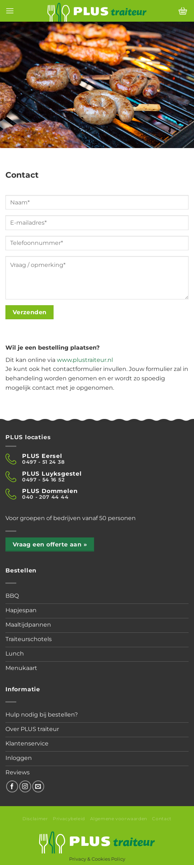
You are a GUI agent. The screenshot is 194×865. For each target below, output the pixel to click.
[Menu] (9, 11)
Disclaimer (35, 818)
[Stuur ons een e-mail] (38, 786)
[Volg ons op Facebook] (12, 786)
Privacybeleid (69, 818)
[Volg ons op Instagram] (25, 786)
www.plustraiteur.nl (85, 359)
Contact (161, 818)
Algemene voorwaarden (118, 818)
